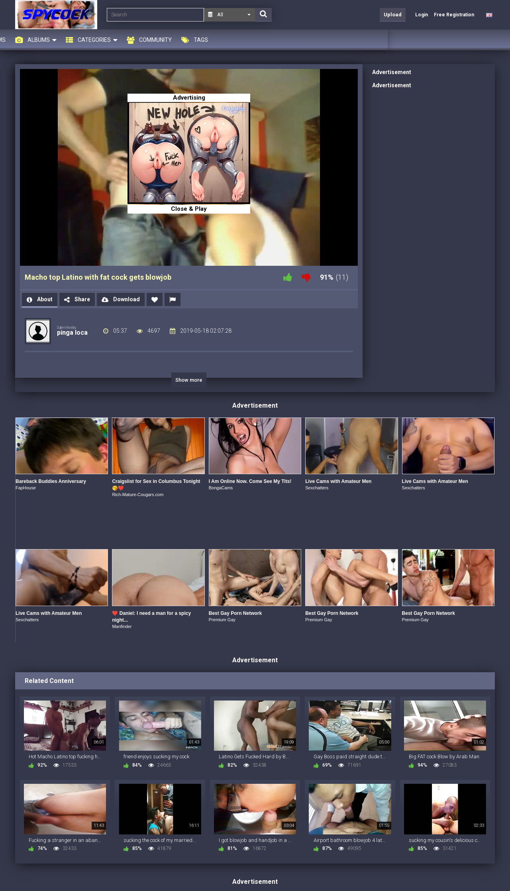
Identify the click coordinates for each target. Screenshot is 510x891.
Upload (393, 15)
